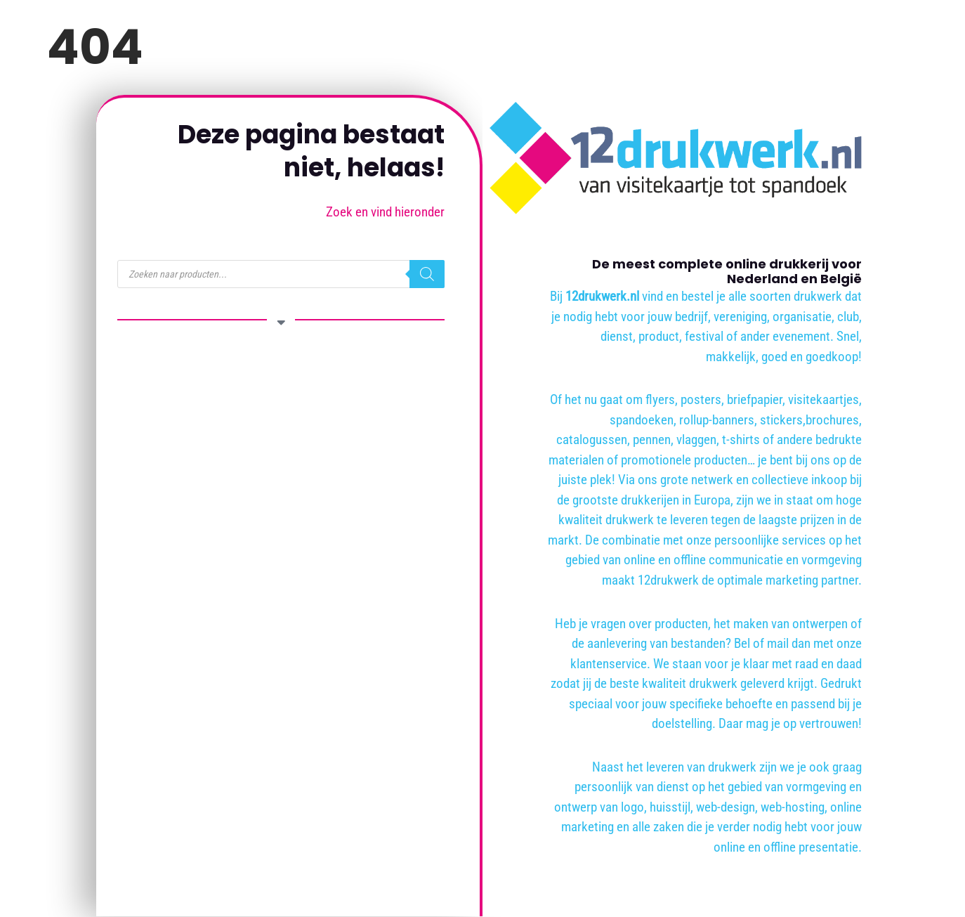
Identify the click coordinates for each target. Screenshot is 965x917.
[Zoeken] (427, 274)
